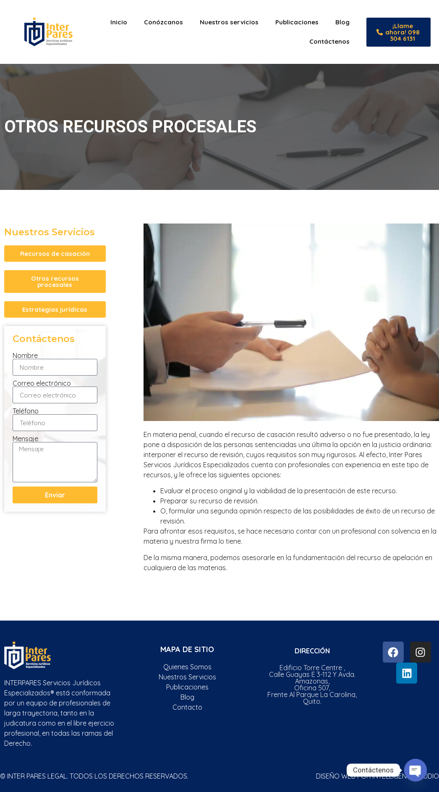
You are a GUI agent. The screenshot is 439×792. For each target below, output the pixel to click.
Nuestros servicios (229, 22)
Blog (342, 22)
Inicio (118, 22)
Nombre (25, 355)
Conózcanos (163, 22)
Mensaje (25, 438)
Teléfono (26, 411)
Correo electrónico (42, 383)
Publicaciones (297, 22)
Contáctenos (329, 41)
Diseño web (335, 776)
